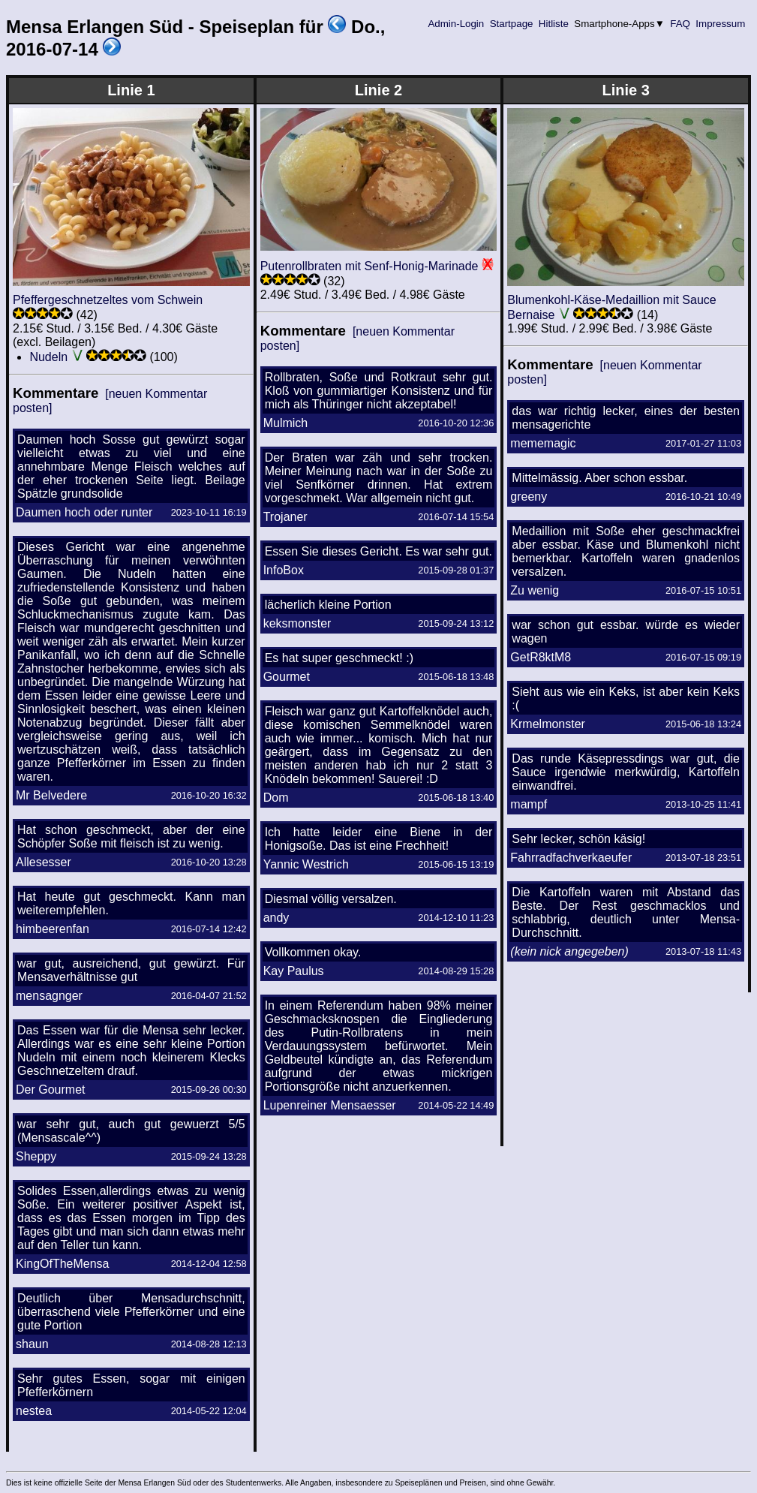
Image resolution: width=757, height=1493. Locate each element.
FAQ (680, 23)
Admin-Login (456, 23)
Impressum (720, 23)
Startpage (511, 23)
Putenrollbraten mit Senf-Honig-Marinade (369, 266)
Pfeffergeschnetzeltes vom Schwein (108, 299)
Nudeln (48, 357)
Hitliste (553, 23)
